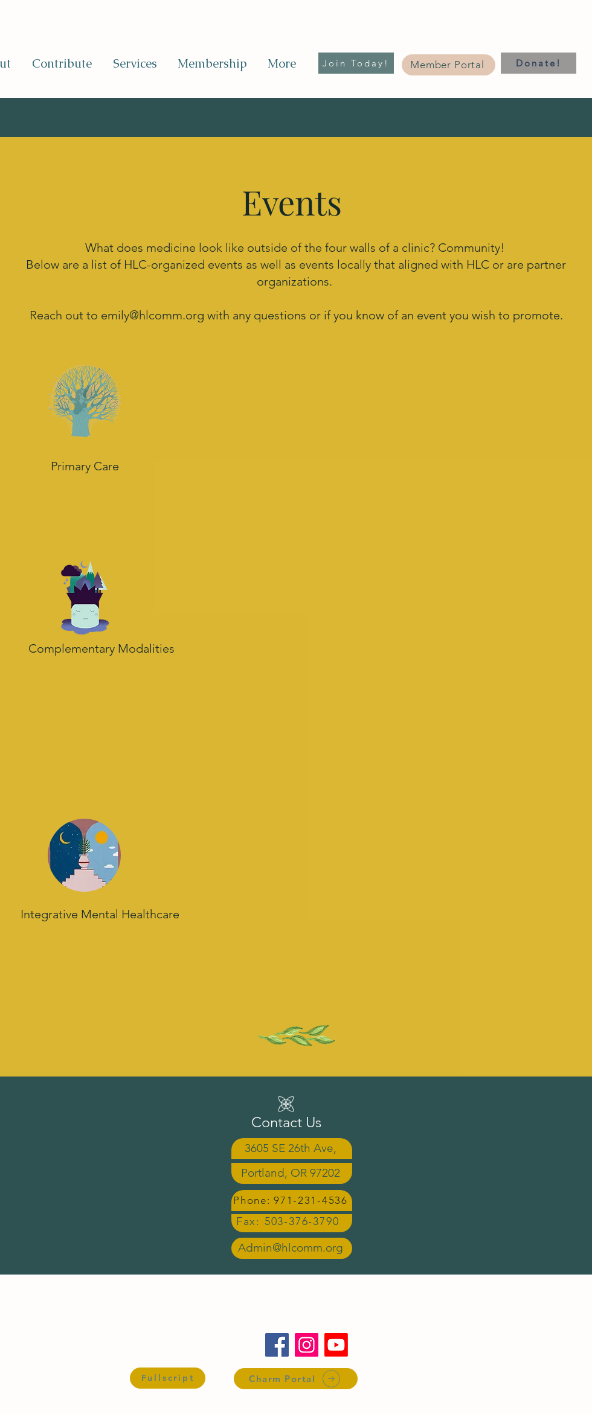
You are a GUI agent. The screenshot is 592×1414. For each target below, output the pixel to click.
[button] (134, 63)
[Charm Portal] (296, 1378)
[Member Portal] (448, 64)
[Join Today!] (356, 63)
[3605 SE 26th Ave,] (291, 1148)
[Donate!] (538, 63)
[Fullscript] (167, 1378)
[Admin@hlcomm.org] (291, 1248)
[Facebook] (277, 1345)
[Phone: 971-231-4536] (291, 1200)
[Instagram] (306, 1345)
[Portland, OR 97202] (291, 1173)
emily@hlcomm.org (152, 315)
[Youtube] (336, 1345)
